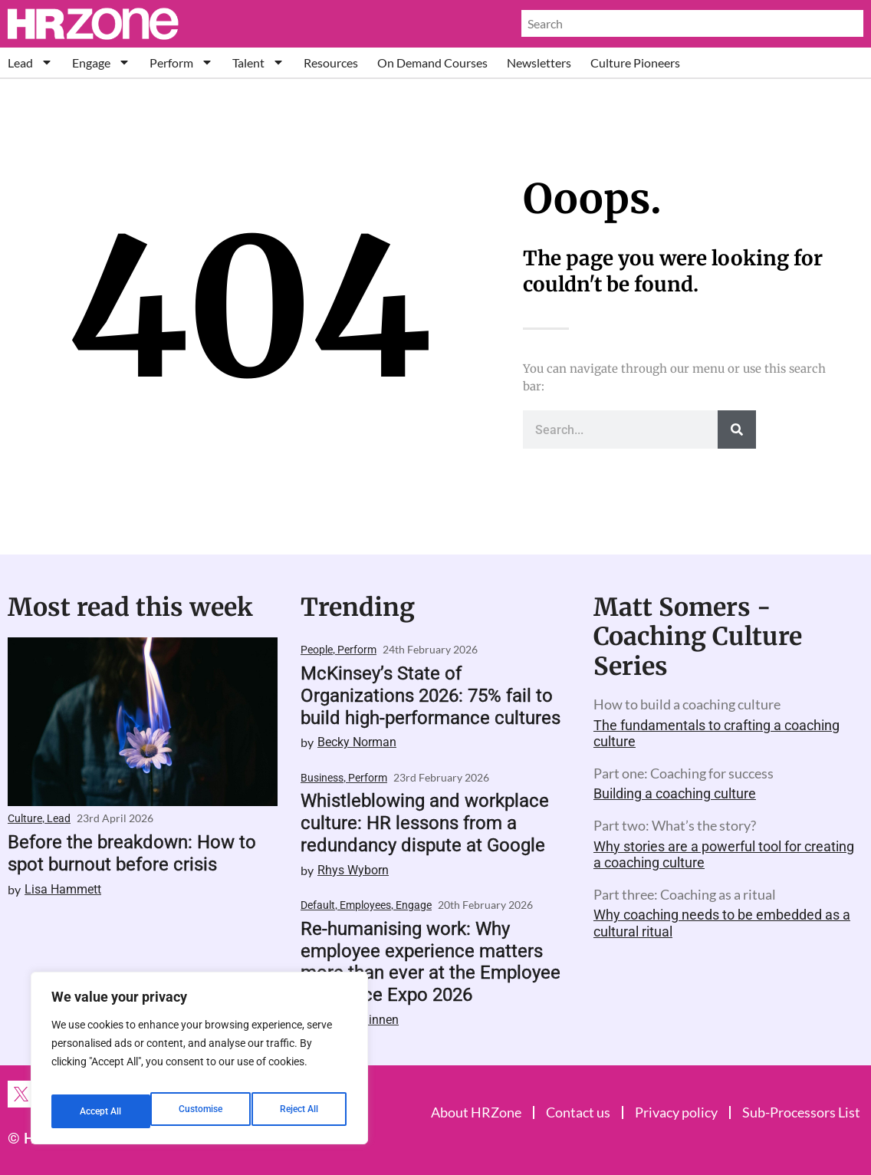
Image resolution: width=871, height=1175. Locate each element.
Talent (258, 62)
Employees (365, 905)
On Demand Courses (432, 62)
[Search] (737, 429)
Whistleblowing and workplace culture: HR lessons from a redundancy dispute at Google (425, 823)
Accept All (300, 1111)
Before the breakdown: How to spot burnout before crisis (132, 853)
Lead (30, 62)
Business (322, 778)
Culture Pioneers (635, 62)
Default (318, 905)
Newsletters (539, 62)
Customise (100, 1111)
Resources (331, 62)
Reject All (201, 1111)
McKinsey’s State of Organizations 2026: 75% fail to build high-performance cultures (430, 696)
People (317, 649)
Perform (181, 62)
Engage (101, 62)
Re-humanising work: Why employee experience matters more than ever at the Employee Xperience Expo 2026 (430, 961)
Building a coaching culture (674, 793)
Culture (25, 818)
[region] (199, 1063)
